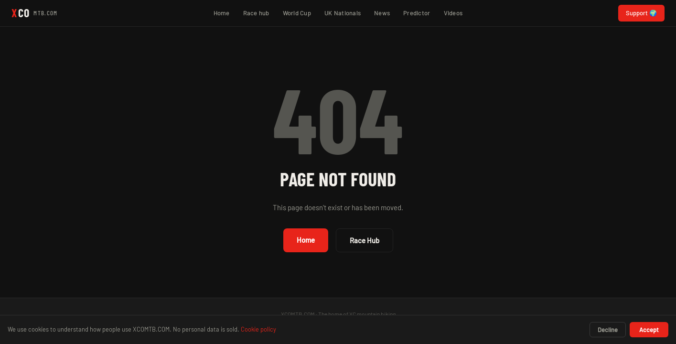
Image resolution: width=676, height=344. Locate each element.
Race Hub (364, 240)
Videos (453, 13)
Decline (608, 329)
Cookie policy (258, 329)
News (382, 13)
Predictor (416, 13)
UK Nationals (342, 13)
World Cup (297, 13)
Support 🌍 (641, 13)
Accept (649, 329)
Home (222, 13)
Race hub (256, 13)
